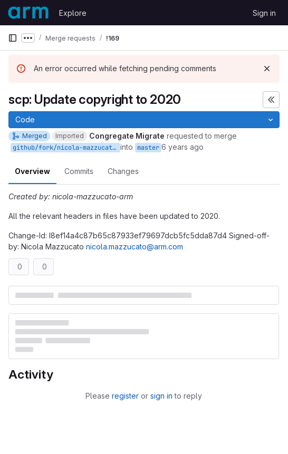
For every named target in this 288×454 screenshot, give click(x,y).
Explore (73, 12)
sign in (161, 395)
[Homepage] (28, 12)
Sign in (264, 12)
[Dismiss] (267, 68)
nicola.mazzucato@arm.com (134, 246)
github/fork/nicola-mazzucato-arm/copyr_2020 (66, 147)
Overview (32, 171)
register (125, 395)
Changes (123, 171)
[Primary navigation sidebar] (12, 38)
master (148, 147)
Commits (78, 171)
